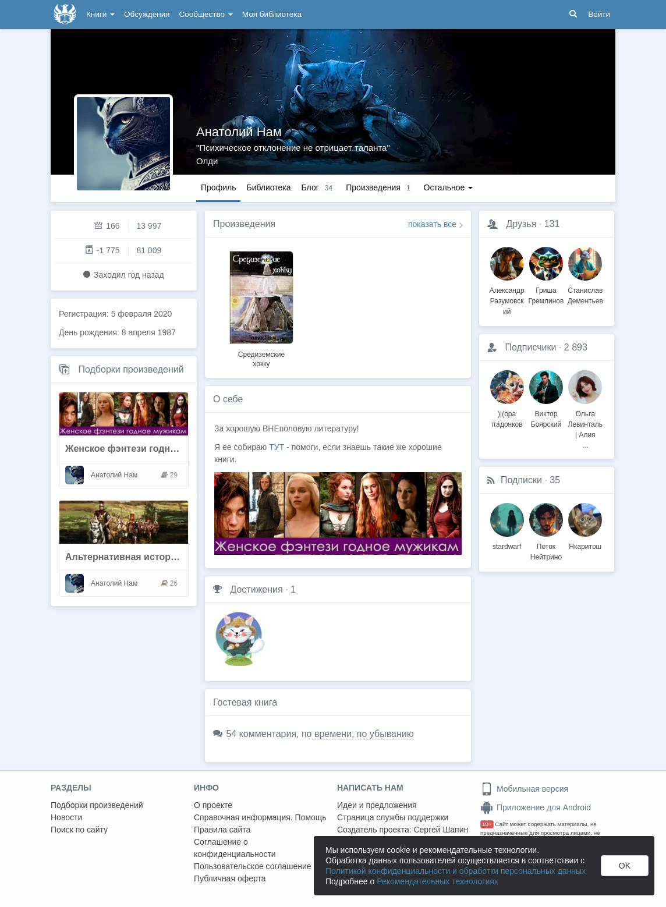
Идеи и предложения (377, 805)
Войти (599, 14)
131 (552, 224)
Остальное (448, 187)
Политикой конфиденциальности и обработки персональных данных (455, 871)
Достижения (256, 589)
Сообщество (206, 14)
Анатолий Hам (239, 132)
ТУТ (277, 447)
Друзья (521, 224)
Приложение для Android (535, 807)
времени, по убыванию (364, 734)
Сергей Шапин (440, 829)
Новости (66, 817)
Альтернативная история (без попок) (150, 557)
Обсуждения (146, 14)
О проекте (213, 805)
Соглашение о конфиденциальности (235, 848)
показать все (432, 224)
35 (555, 480)
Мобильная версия (524, 788)
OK (624, 865)
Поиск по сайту (79, 829)
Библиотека (268, 187)
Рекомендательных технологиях (437, 881)
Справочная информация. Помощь (260, 817)
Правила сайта (222, 829)
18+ (487, 824)
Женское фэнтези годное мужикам (145, 449)
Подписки (521, 480)
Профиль (218, 187)
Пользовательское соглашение (252, 866)
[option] (261, 307)
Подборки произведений (130, 369)
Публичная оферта (230, 878)
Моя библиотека (272, 14)
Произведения (244, 224)
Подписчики (530, 347)
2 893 (575, 347)
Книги (100, 14)
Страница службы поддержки (392, 817)
